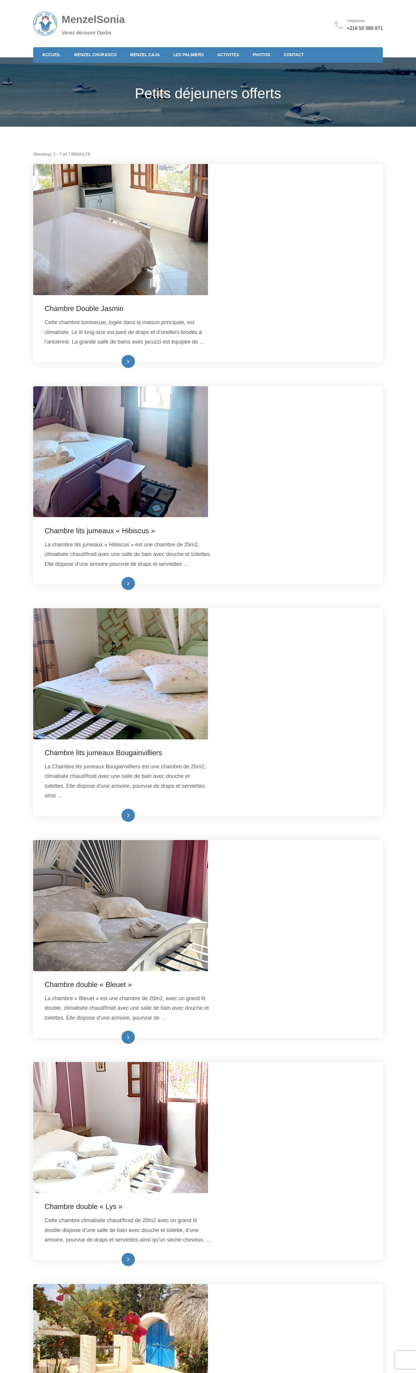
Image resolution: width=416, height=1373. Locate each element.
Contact (294, 54)
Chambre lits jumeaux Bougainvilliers (278, 488)
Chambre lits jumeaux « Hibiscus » (275, 333)
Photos (261, 54)
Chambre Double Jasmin (259, 178)
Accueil (51, 54)
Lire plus (287, 294)
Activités (228, 54)
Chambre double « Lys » (259, 797)
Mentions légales (293, 1294)
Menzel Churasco (95, 54)
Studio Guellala (244, 952)
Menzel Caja (145, 54)
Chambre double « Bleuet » (263, 643)
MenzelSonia (93, 19)
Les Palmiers (188, 54)
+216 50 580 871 (365, 28)
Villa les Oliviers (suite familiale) (270, 1108)
